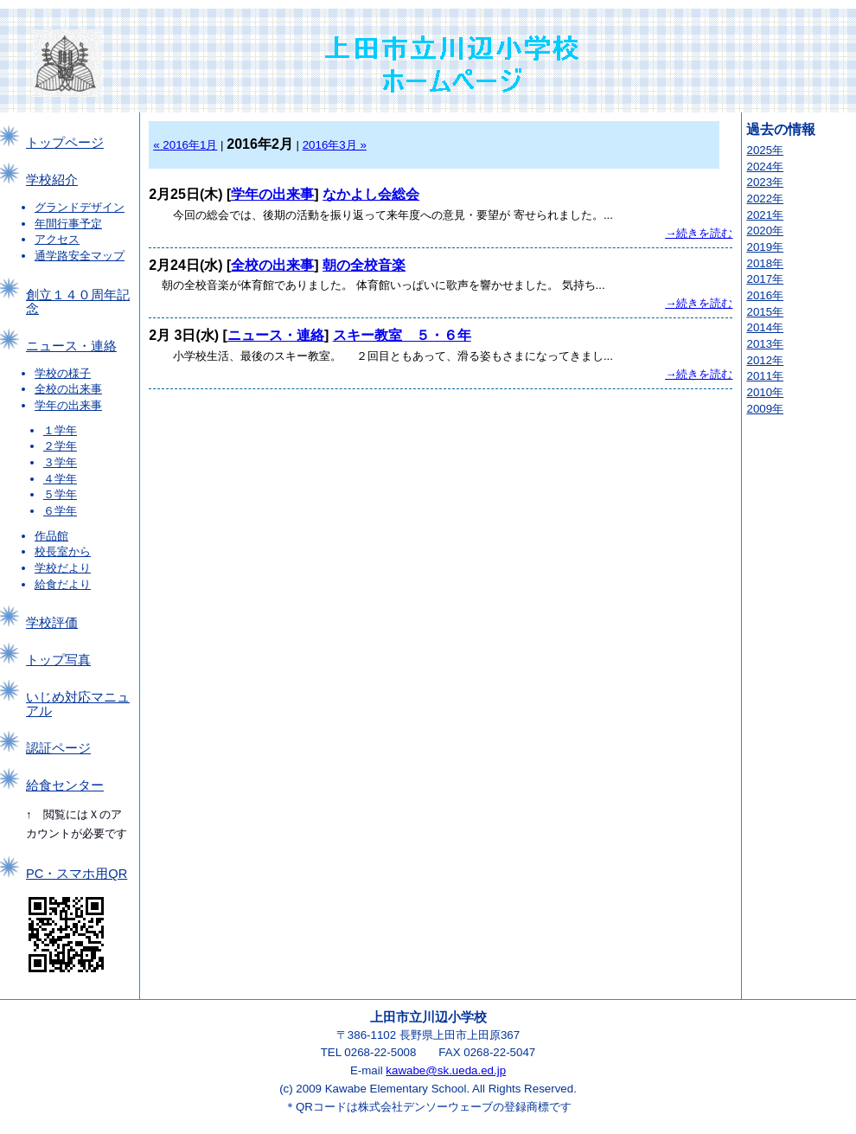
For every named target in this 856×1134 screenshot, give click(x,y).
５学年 (60, 494)
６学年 (60, 510)
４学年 (60, 478)
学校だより (63, 567)
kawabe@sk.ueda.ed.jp (446, 1070)
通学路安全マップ (80, 255)
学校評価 (52, 623)
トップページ (65, 143)
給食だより (63, 584)
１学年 (60, 430)
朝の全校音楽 (364, 265)
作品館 (51, 535)
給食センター (65, 785)
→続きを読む (698, 233)
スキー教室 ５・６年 (402, 335)
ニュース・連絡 (71, 346)
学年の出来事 (68, 405)
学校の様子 (63, 373)
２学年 (60, 445)
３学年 (60, 462)
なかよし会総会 (371, 194)
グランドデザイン (80, 207)
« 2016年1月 (185, 144)
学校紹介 (52, 180)
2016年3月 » (335, 144)
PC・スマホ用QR (76, 874)
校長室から (63, 551)
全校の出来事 (68, 388)
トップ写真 (58, 660)
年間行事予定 (68, 223)
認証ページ (58, 748)
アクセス (57, 239)
